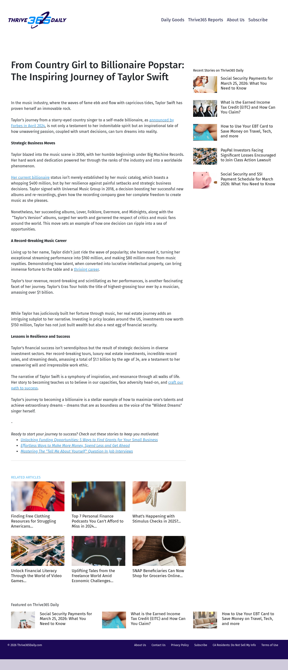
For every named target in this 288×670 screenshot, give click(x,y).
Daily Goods (172, 20)
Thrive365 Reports (205, 20)
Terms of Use (269, 645)
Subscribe (258, 20)
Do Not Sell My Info (243, 645)
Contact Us (159, 645)
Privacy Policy (180, 645)
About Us (236, 20)
